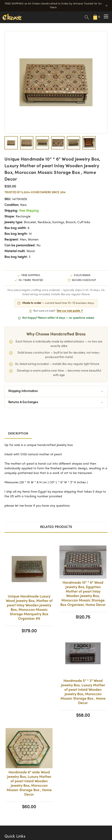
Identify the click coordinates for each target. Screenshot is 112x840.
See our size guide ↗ (70, 311)
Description (18, 433)
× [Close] (107, 6)
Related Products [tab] (56, 527)
